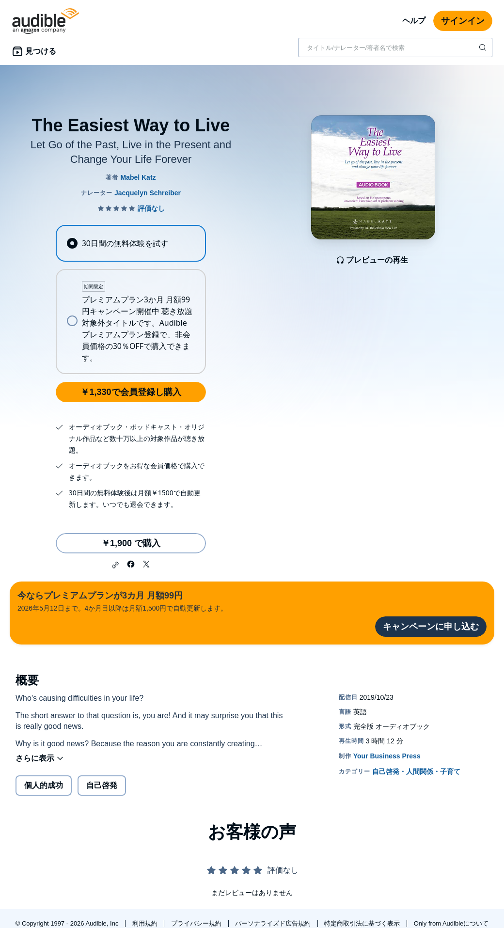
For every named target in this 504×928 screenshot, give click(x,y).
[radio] (130, 243)
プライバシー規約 (197, 923)
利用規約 (145, 923)
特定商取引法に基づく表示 (363, 923)
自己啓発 (101, 785)
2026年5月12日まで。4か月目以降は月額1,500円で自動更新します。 (122, 600)
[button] (115, 565)
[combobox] (395, 47)
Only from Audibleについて (451, 923)
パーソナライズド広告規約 (274, 923)
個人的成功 (43, 785)
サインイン (463, 21)
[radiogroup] (130, 299)
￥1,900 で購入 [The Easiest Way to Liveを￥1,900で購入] (130, 543)
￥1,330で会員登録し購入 (130, 392)
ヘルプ (413, 20)
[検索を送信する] (483, 47)
